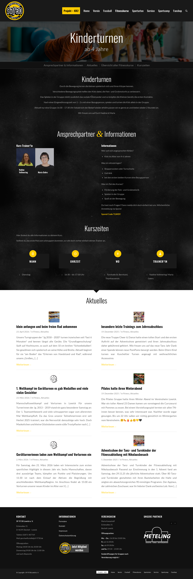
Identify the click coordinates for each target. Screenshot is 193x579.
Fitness (36, 331)
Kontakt (62, 526)
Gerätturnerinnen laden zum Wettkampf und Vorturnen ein (53, 454)
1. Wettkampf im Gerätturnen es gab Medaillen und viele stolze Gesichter (52, 390)
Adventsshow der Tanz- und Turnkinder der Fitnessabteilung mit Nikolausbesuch (128, 452)
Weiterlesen (23, 364)
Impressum (63, 531)
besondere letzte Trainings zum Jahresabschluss (132, 326)
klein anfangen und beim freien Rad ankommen (46, 326)
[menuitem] (71, 10)
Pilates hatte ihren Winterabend (121, 388)
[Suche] (186, 10)
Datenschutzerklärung (67, 535)
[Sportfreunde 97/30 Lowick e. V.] (14, 10)
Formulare (63, 521)
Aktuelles (44, 331)
